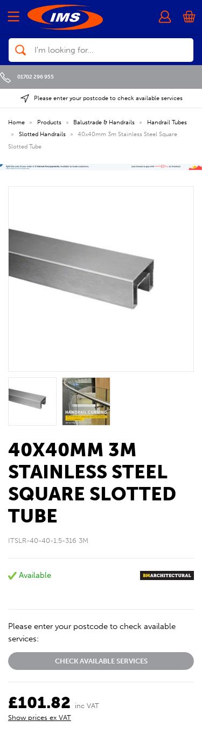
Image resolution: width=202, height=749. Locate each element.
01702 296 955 (27, 76)
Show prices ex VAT (39, 717)
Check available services (101, 661)
